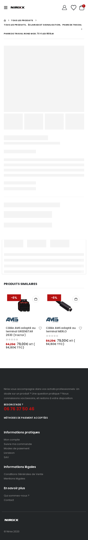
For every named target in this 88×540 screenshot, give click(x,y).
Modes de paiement (16, 448)
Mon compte (12, 439)
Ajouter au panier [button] (35, 299)
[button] (7, 7)
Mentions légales (14, 478)
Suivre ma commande (18, 444)
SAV (6, 457)
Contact (9, 500)
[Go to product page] (24, 308)
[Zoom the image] (19, 382)
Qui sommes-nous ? (16, 495)
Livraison (9, 453)
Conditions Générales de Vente (23, 474)
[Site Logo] (17, 7)
